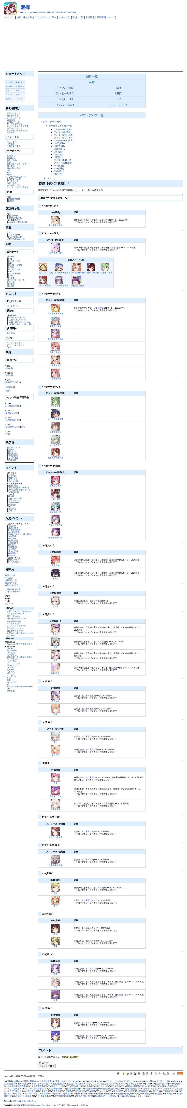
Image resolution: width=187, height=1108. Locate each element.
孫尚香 (55, 1028)
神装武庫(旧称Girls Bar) (18, 488)
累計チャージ (14, 500)
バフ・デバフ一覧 (92, 115)
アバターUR (14, 269)
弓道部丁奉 (55, 406)
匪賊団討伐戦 (14, 199)
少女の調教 (13, 458)
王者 (7, 427)
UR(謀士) (58, 157)
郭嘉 (56, 974)
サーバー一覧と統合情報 (18, 187)
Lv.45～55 (21, 318)
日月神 (17, 427)
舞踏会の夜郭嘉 (55, 537)
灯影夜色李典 (55, 365)
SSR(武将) (59, 165)
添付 (54, 17)
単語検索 (90, 17)
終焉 (12, 420)
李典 (56, 906)
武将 (11, 237)
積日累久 (12, 509)
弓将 (15, 237)
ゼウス (92, 1084)
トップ (8, 17)
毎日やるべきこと (15, 128)
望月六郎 (55, 755)
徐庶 (56, 1000)
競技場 (8, 99)
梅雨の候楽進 (55, 326)
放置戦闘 (11, 120)
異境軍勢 (11, 333)
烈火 (7, 406)
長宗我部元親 (16, 1091)
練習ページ (10, 575)
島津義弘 (143, 1091)
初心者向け (10, 86)
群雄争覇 (12, 460)
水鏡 (56, 647)
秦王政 (55, 634)
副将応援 (11, 286)
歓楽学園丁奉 (107, 272)
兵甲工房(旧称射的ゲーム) (19, 490)
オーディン (12, 676)
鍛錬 (9, 162)
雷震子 (56, 1091)
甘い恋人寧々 (55, 445)
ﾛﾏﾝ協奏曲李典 (78, 272)
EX (10, 259)
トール (143, 1096)
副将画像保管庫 (14, 589)
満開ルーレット (15, 560)
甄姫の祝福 (13, 486)
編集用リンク (11, 583)
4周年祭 (11, 555)
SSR (11, 276)
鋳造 (9, 170)
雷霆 (20, 1094)
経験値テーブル (14, 185)
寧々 (56, 742)
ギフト (11, 511)
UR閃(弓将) (59, 146)
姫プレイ (12, 452)
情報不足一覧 (11, 580)
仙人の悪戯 (13, 551)
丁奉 (56, 946)
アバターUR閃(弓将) (63, 138)
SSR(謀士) (59, 171)
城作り (10, 174)
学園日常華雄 (55, 352)
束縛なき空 (12, 655)
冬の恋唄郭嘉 (45, 285)
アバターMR (14, 261)
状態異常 (11, 144)
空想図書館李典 (55, 225)
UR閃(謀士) (59, 149)
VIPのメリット (13, 122)
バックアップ (43, 17)
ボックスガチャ (15, 562)
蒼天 (12, 413)
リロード (63, 17)
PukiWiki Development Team (35, 1105)
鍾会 (56, 934)
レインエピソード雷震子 (38, 1094)
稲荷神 (10, 648)
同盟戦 (11, 201)
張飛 (57, 1094)
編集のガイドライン (14, 585)
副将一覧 (11, 256)
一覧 (81, 17)
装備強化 (11, 155)
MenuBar (9, 578)
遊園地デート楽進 (63, 272)
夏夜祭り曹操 (55, 486)
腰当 (12, 387)
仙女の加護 (13, 541)
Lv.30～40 (12, 318)
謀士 (20, 237)
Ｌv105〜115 (24, 322)
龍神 (12, 427)
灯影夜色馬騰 (55, 378)
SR (10, 278)
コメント (47, 178)
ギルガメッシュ (14, 665)
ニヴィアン (12, 661)
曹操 (56, 783)
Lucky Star (12, 477)
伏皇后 (68, 1094)
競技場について (14, 447)
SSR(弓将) (59, 168)
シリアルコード (14, 118)
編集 (19, 17)
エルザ (104, 1091)
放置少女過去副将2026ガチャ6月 (20, 687)
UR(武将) (58, 151)
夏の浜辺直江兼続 (55, 339)
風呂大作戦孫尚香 (55, 458)
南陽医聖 (12, 553)
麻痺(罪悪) (22, 1084)
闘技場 (11, 450)
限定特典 (12, 505)
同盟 (9, 197)
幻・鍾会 (11, 667)
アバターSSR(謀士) (63, 163)
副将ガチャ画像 (14, 591)
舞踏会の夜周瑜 (55, 525)
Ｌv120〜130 (14, 324)
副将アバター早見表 (16, 280)
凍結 (25, 17)
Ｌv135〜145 (25, 324)
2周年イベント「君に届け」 (20, 534)
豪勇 (7, 413)
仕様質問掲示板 (15, 218)
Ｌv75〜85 (22, 320)
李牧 (93, 1091)
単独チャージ (14, 502)
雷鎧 (118, 1086)
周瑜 (56, 987)
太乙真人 (11, 672)
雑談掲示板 (13, 216)
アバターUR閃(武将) (63, 135)
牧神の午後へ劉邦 (55, 253)
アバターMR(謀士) (63, 132)
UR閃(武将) (59, 143)
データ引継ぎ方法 (15, 124)
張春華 (55, 1041)
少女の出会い (14, 492)
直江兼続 (55, 701)
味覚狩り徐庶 (78, 285)
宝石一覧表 (12, 160)
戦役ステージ (13, 306)
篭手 (12, 382)
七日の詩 (12, 526)
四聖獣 (17, 406)
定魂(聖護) (57, 1084)
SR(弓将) (58, 174)
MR (10, 263)
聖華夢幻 (11, 691)
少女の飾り (13, 543)
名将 (16, 413)
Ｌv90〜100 (13, 322)
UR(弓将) (58, 154)
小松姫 (55, 606)
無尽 (7, 420)
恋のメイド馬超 (46, 272)
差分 (32, 17)
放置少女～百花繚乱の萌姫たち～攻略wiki (19, 612)
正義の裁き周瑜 (62, 285)
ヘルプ (111, 17)
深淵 (7, 434)
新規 (74, 17)
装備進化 (11, 158)
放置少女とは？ (14, 113)
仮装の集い (13, 479)
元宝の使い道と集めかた (18, 130)
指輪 (7, 382)
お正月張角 (55, 499)
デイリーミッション (16, 345)
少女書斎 (12, 549)
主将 (7, 90)
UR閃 (11, 267)
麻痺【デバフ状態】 (53, 121)
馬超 (56, 893)
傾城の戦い (13, 454)
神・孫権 (11, 653)
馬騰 (56, 714)
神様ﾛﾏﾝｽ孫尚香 (55, 837)
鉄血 (12, 406)
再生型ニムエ (55, 796)
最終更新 (101, 17)
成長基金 (11, 132)
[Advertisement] (93, 43)
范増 (56, 660)
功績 (9, 347)
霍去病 (70, 1084)
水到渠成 (12, 536)
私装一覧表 (12, 183)
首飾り (17, 382)
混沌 (23, 427)
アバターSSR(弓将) (63, 160)
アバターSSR (15, 273)
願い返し (12, 545)
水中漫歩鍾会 (55, 432)
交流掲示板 (20, 86)
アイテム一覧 (13, 181)
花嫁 (92, 82)
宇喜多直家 (55, 809)
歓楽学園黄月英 (55, 865)
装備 (17, 94)
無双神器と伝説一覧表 (17, 164)
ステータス (12, 142)
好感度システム (14, 179)
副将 (17, 90)
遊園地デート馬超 (55, 313)
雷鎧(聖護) (8, 1084)
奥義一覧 (11, 282)
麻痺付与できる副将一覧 (60, 125)
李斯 (9, 680)
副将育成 (11, 166)
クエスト (9, 94)
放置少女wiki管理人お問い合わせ (25, 1101)
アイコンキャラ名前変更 (18, 126)
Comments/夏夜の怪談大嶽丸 (19, 644)
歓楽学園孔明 (55, 512)
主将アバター (14, 234)
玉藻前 (55, 578)
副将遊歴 (11, 284)
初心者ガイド (13, 115)
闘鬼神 (17, 420)
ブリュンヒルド (14, 663)
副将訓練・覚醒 (14, 168)
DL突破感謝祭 (14, 530)
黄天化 (116, 1091)
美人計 (11, 496)
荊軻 (99, 1094)
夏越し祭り (13, 528)
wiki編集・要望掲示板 (17, 222)
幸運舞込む (13, 547)
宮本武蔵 (55, 565)
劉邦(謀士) (55, 673)
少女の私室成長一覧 (18, 177)
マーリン (11, 674)
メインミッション (15, 343)
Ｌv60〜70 (12, 320)
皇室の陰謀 (13, 456)
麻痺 (25, 7)
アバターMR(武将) (63, 129)
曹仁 (79, 1094)
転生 (9, 172)
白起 (9, 678)
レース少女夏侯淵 (55, 419)
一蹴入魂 (12, 538)
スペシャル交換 (15, 498)
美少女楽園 (13, 481)
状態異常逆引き (14, 146)
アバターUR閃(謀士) (63, 140)
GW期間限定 (13, 532)
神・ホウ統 (12, 682)
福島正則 (179, 1089)
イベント (19, 99)
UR (10, 271)
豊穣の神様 (12, 650)
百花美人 (12, 475)
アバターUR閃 (15, 265)
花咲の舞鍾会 (93, 272)
